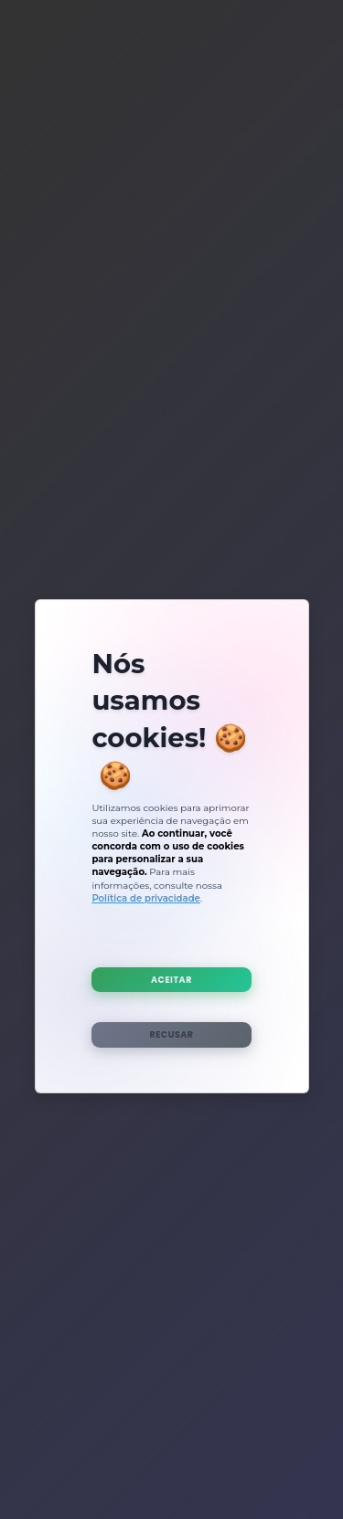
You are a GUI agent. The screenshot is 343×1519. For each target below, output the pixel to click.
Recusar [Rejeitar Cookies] (171, 1034)
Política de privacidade (145, 898)
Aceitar (171, 980)
